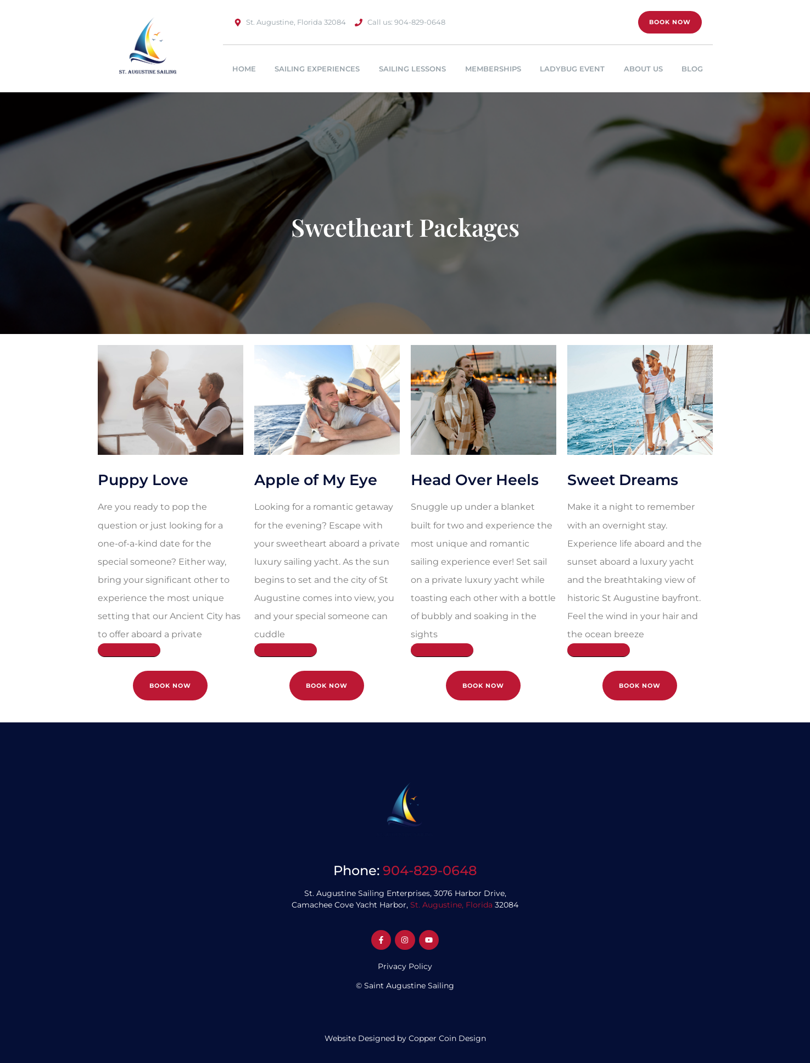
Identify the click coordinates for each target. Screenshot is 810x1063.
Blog (692, 68)
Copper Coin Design (447, 1038)
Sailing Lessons (412, 68)
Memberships (493, 68)
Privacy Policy (405, 966)
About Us (643, 68)
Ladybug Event (572, 68)
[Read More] (129, 650)
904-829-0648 (430, 870)
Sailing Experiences (317, 68)
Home (244, 68)
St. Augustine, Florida (451, 905)
